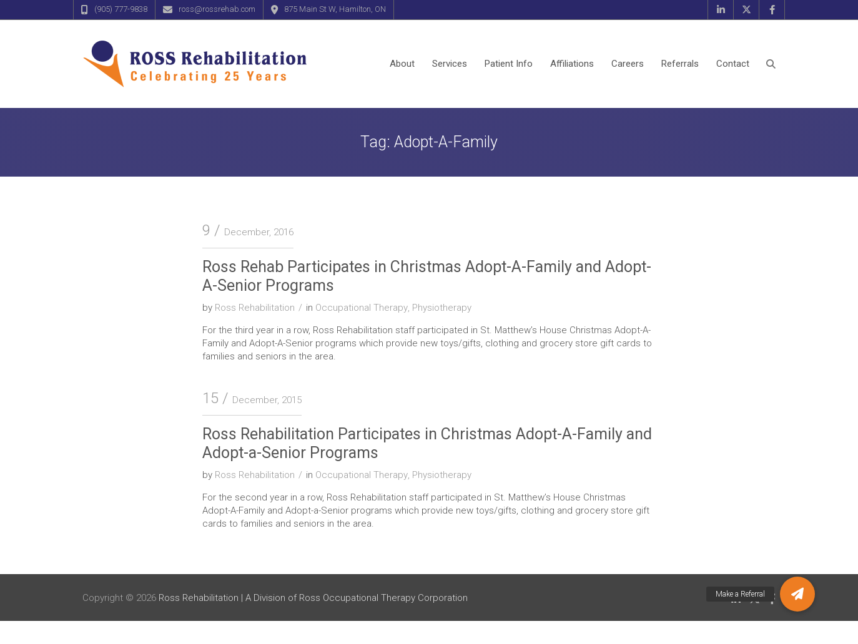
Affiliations (572, 63)
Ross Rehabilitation (255, 307)
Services (449, 63)
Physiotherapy (441, 307)
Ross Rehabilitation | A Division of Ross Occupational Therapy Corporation (313, 597)
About (402, 63)
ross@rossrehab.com (217, 9)
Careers (627, 63)
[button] (797, 594)
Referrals (680, 63)
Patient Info (509, 63)
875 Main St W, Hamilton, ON (335, 9)
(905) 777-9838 (120, 9)
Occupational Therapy (361, 307)
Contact (732, 63)
